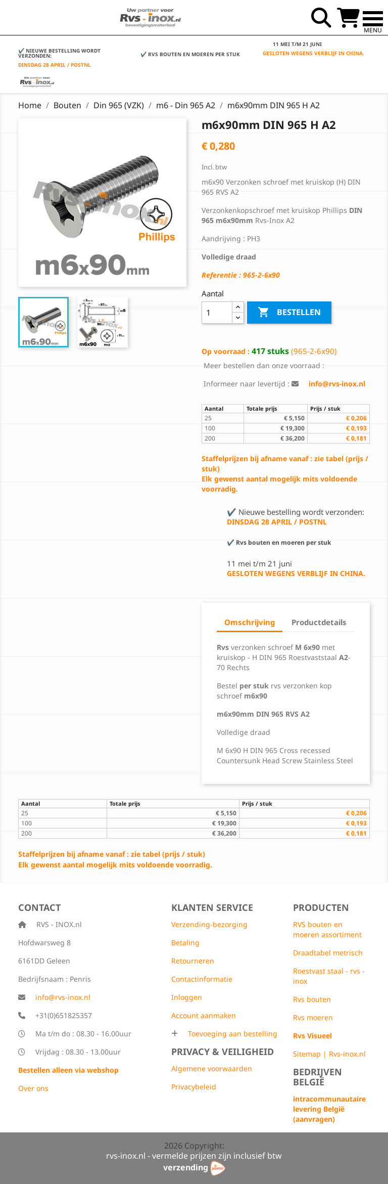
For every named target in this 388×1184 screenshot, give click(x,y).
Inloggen (186, 997)
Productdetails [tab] (319, 622)
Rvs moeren (313, 1017)
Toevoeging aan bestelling (231, 1033)
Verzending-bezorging (209, 924)
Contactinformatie (201, 979)
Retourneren (192, 961)
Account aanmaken (203, 1015)
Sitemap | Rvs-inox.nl (329, 1054)
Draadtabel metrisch (328, 952)
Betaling (185, 942)
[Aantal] (217, 312)
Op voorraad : (226, 351)
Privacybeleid (193, 1086)
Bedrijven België (317, 1077)
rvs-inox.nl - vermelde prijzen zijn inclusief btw (194, 1155)
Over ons (33, 1088)
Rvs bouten (312, 999)
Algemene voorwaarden (211, 1068)
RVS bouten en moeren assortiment (327, 929)
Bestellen (289, 312)
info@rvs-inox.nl (62, 997)
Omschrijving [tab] (249, 622)
